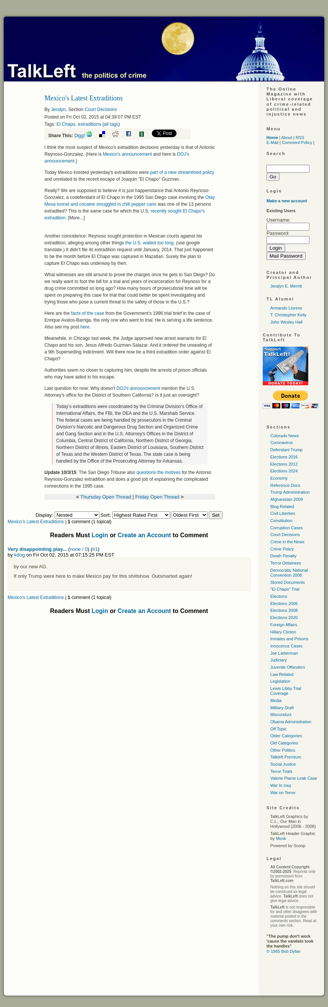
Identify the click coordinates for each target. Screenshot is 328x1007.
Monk (281, 838)
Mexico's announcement (127, 154)
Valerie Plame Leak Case (293, 778)
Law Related (281, 674)
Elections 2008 (284, 610)
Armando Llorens (286, 308)
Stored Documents (287, 582)
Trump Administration (290, 492)
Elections (278, 596)
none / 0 (79, 549)
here (85, 327)
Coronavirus (281, 442)
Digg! (79, 135)
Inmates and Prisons (289, 638)
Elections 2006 (284, 603)
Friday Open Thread (157, 497)
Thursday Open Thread (105, 497)
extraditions (89, 124)
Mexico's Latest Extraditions (36, 521)
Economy (279, 478)
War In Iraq (280, 785)
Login (99, 535)
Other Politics (282, 750)
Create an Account (144, 535)
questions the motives (159, 472)
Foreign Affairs (283, 624)
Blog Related (282, 506)
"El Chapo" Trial (285, 589)
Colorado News (284, 435)
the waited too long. (150, 242)
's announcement (138, 388)
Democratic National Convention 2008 (289, 572)
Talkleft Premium (285, 757)
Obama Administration (290, 721)
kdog (19, 555)
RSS (300, 137)
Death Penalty (283, 556)
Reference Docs (285, 485)
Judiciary (278, 660)
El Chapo (66, 124)
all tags (111, 124)
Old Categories (284, 743)
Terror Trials (281, 771)
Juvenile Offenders (287, 667)
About (286, 137)
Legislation (280, 681)
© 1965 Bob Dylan (283, 951)
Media (276, 700)
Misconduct (281, 714)
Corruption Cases (286, 527)
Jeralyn (58, 109)
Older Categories (286, 735)
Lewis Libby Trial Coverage (285, 691)
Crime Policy (282, 549)
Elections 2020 (284, 617)
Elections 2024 (284, 471)
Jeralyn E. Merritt (286, 286)
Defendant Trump (286, 449)
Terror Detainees (285, 563)
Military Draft (282, 707)
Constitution (281, 520)
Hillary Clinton (283, 632)
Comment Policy (297, 142)
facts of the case (87, 313)
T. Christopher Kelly (288, 315)
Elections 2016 (284, 457)
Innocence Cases (286, 646)
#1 (95, 549)
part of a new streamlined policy (182, 172)
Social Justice (283, 764)
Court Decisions (101, 109)
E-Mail (272, 142)
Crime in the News (287, 541)
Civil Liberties (282, 513)
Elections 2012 (284, 464)
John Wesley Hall (286, 322)
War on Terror (283, 792)
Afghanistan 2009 (286, 499)
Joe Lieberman (284, 653)
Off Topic (278, 729)
